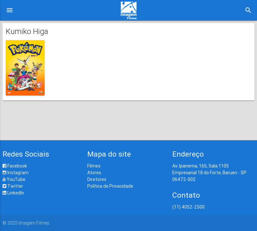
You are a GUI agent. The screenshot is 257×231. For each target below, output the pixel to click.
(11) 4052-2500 (188, 207)
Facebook (15, 166)
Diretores (96, 179)
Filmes (93, 166)
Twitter (13, 186)
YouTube (14, 179)
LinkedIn (13, 193)
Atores (94, 172)
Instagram (16, 172)
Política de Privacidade (110, 186)
